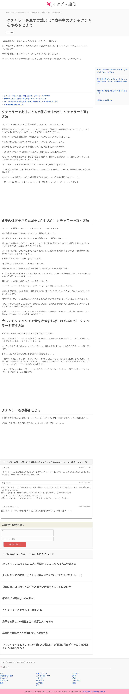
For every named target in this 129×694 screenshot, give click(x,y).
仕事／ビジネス (41, 673)
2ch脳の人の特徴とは (104, 100)
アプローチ (4, 678)
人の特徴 (10, 32)
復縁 (1, 683)
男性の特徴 (10, 662)
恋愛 (1, 673)
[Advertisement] (46, 77)
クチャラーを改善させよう (13, 104)
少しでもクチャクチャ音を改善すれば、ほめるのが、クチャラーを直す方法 (31, 102)
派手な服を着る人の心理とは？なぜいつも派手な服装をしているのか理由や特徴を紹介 (112, 81)
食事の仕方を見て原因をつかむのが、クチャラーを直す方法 (25, 99)
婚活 (74, 676)
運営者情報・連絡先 (98, 692)
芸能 (74, 683)
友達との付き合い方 (43, 676)
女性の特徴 (30, 662)
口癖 (3, 662)
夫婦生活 (39, 678)
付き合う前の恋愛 (6, 676)
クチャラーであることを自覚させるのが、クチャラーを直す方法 (27, 96)
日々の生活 (40, 680)
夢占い (38, 685)
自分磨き (75, 673)
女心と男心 (76, 680)
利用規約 (86, 692)
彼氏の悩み (4, 680)
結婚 (74, 678)
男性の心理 (20, 662)
